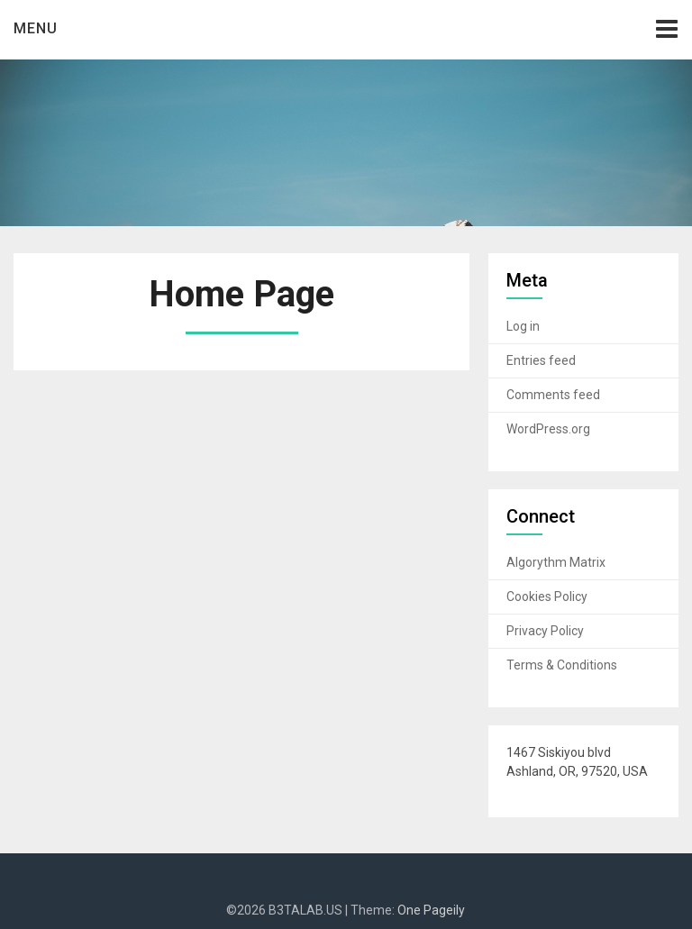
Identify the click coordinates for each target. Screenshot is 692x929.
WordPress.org (548, 429)
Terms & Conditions (561, 665)
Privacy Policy (545, 631)
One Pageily (431, 910)
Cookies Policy (546, 596)
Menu (36, 28)
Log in (523, 326)
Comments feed (553, 394)
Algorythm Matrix (556, 562)
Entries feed (541, 360)
